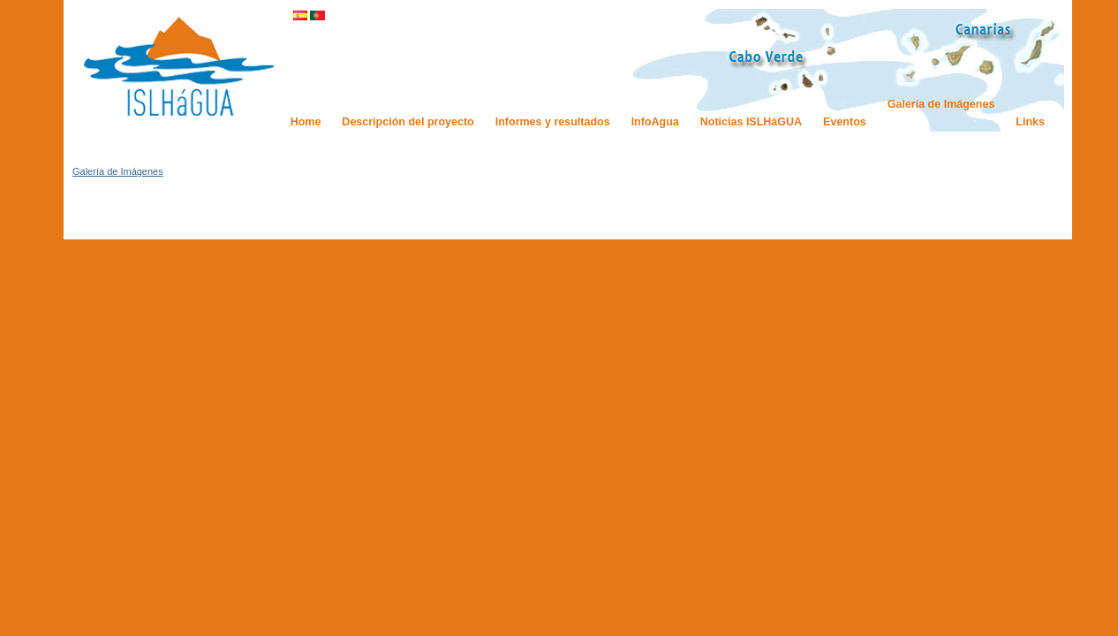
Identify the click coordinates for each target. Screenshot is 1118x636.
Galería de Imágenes (117, 171)
